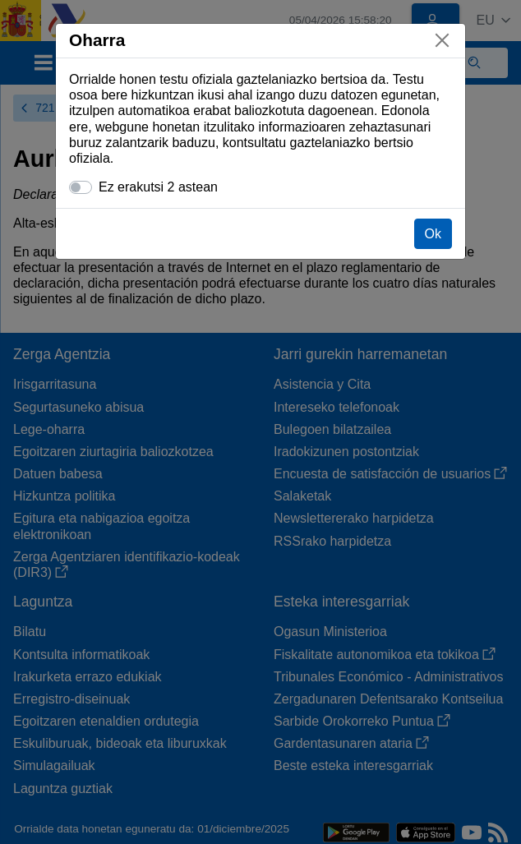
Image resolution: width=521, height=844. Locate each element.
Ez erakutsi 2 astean (158, 187)
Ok (433, 234)
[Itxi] (442, 40)
